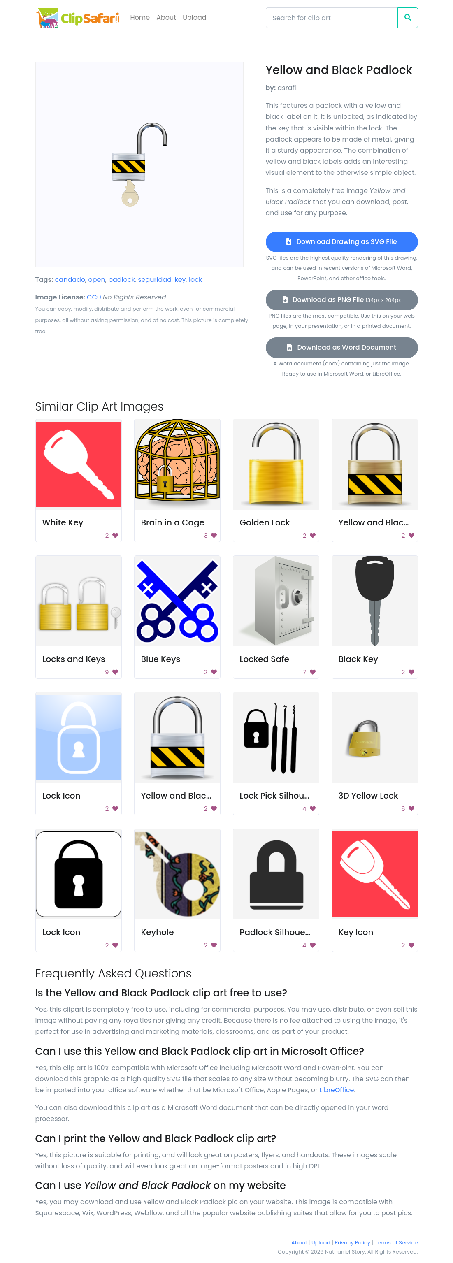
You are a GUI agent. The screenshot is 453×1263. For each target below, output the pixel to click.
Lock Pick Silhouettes (282, 795)
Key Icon (356, 932)
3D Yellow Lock (368, 795)
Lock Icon (61, 795)
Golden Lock (265, 522)
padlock (121, 279)
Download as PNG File (342, 299)
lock (195, 279)
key (180, 279)
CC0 (94, 297)
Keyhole (157, 932)
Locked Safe (264, 659)
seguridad (155, 279)
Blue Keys (161, 659)
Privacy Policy (352, 1242)
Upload (194, 17)
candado (70, 279)
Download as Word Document (341, 347)
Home (140, 17)
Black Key (358, 659)
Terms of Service (396, 1242)
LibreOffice (336, 1090)
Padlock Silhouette (278, 932)
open (96, 279)
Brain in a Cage (172, 522)
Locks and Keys (73, 659)
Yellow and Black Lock (186, 795)
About (166, 17)
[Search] (332, 17)
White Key (63, 522)
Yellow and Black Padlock (391, 522)
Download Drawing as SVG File (341, 241)
